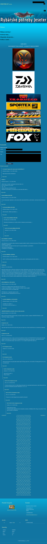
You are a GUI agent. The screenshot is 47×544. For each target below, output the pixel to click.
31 (20, 419)
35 (26, 419)
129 (29, 435)
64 (18, 424)
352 (19, 481)
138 (20, 437)
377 (17, 487)
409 (30, 492)
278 (28, 465)
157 (19, 441)
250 (23, 460)
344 (30, 479)
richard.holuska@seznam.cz (31, 514)
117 (17, 433)
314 (21, 473)
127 (24, 435)
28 (29, 418)
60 (26, 423)
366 (21, 484)
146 (23, 439)
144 (19, 439)
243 (22, 459)
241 (18, 459)
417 (19, 495)
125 (20, 435)
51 (25, 422)
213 (28, 452)
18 (26, 416)
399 (22, 491)
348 (24, 480)
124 (18, 435)
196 (19, 449)
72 (17, 426)
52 (26, 422)
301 (21, 471)
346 (20, 480)
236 (21, 457)
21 (17, 418)
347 (22, 480)
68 (25, 424)
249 (21, 460)
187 (28, 447)
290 (25, 468)
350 (29, 480)
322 (24, 475)
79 (29, 426)
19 (28, 416)
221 (17, 455)
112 (20, 432)
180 (27, 445)
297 (27, 469)
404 (19, 492)
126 (22, 435)
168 (29, 443)
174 (28, 444)
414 (27, 493)
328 (23, 476)
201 (30, 449)
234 (17, 457)
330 (28, 476)
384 (18, 488)
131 (19, 436)
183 (19, 447)
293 (18, 469)
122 (28, 433)
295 (22, 469)
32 (21, 419)
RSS (28, 540)
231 (24, 456)
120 (23, 433)
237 (23, 457)
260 (17, 463)
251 (25, 460)
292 (30, 468)
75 (22, 426)
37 (30, 419)
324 (29, 475)
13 (18, 416)
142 (29, 437)
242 (20, 459)
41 (22, 420)
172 (23, 444)
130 (17, 436)
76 (24, 426)
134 (25, 436)
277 (25, 465)
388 (27, 488)
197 (21, 449)
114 (24, 432)
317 (28, 473)
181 (29, 445)
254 (18, 461)
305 (30, 471)
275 (21, 465)
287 (19, 468)
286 (17, 468)
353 (21, 481)
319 (18, 475)
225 (25, 455)
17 (25, 416)
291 (28, 468)
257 (24, 461)
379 (21, 487)
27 (27, 418)
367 (23, 484)
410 (18, 493)
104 (17, 431)
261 (19, 463)
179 (24, 445)
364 (17, 484)
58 (22, 423)
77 (26, 426)
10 (27, 415)
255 (20, 461)
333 (20, 477)
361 (24, 483)
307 (20, 472)
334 (22, 477)
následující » (43, 415)
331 (30, 476)
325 (17, 476)
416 (17, 495)
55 (17, 423)
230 (22, 456)
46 (16, 422)
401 (27, 491)
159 (23, 441)
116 (29, 432)
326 (19, 476)
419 (23, 495)
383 (30, 487)
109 (28, 431)
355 (25, 481)
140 (24, 437)
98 (18, 429)
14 (20, 416)
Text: (1, 154)
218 (24, 453)
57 (20, 423)
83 (21, 427)
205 (24, 451)
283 (24, 467)
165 (22, 443)
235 (19, 457)
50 (23, 422)
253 (30, 460)
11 (29, 415)
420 (25, 495)
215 (18, 453)
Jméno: (1, 149)
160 (25, 441)
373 (22, 485)
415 (29, 493)
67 (23, 424)
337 (29, 477)
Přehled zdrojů (30, 522)
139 (22, 437)
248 (19, 460)
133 (23, 436)
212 (25, 452)
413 (24, 493)
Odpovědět (4, 176)
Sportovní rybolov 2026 (11, 510)
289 (23, 468)
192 (24, 448)
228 (18, 456)
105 (19, 431)
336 (27, 477)
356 (28, 481)
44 (27, 420)
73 (19, 426)
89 (17, 428)
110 (30, 431)
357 (30, 481)
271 (27, 464)
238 (25, 457)
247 (17, 460)
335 (24, 477)
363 (29, 483)
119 (21, 433)
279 (30, 465)
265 (28, 463)
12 (16, 416)
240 (30, 457)
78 (27, 426)
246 (29, 459)
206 (27, 451)
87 (28, 427)
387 (24, 488)
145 (21, 439)
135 (28, 436)
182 (17, 447)
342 (25, 479)
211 (23, 452)
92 (22, 428)
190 (20, 448)
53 (28, 422)
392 (21, 489)
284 (27, 467)
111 (18, 432)
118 (19, 433)
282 (22, 467)
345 (18, 480)
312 (17, 473)
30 (18, 419)
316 (25, 473)
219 (27, 453)
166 (24, 443)
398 (20, 491)
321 (22, 475)
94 (26, 428)
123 (30, 433)
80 (16, 427)
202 (18, 451)
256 (22, 461)
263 (23, 463)
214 (30, 452)
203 (20, 451)
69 (26, 424)
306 (18, 472)
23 (20, 418)
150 (18, 440)
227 (30, 455)
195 (17, 449)
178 (22, 445)
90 (19, 428)
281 (20, 467)
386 (22, 488)
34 (25, 419)
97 (17, 429)
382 (28, 487)
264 (25, 463)
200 (28, 449)
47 (18, 422)
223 (21, 455)
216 (20, 453)
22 (19, 418)
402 (29, 491)
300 (19, 471)
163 (18, 443)
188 (30, 447)
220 (29, 453)
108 (25, 431)
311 (29, 472)
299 (17, 471)
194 (29, 448)
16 (23, 416)
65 (20, 424)
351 (17, 481)
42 (24, 420)
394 (25, 489)
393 (23, 489)
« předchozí (3, 415)
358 (18, 483)
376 (29, 485)
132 (21, 436)
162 (30, 441)
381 (25, 487)
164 (20, 443)
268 (20, 464)
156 (17, 441)
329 (25, 476)
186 (25, 447)
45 (29, 420)
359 (20, 483)
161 (28, 441)
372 (20, 485)
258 (27, 461)
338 (17, 479)
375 (27, 485)
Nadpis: (1, 151)
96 (29, 428)
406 (23, 492)
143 (17, 439)
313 (19, 473)
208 (17, 452)
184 (21, 447)
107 (23, 431)
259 (29, 461)
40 (20, 420)
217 (22, 453)
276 (23, 465)
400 (24, 491)
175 (30, 444)
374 (24, 485)
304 (28, 471)
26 (26, 418)
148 (28, 439)
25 (24, 418)
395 (28, 489)
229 (20, 456)
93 (24, 428)
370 (30, 484)
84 (23, 427)
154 (27, 440)
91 (20, 428)
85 (25, 427)
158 (21, 441)
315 (23, 473)
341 (23, 479)
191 (22, 448)
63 (16, 424)
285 (29, 467)
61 (27, 423)
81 (18, 427)
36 (28, 419)
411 (20, 493)
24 (22, 418)
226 (28, 455)
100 (22, 429)
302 (23, 471)
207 (29, 451)
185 (23, 447)
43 (26, 420)
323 (27, 475)
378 (19, 487)
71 (30, 424)
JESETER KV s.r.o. (6, 4)
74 (20, 426)
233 (29, 456)
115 (27, 432)
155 (29, 440)
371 (18, 485)
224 (23, 455)
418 (21, 495)
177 (20, 445)
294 (20, 469)
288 (21, 468)
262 (21, 463)
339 (19, 479)
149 (30, 439)
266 (30, 463)
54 (30, 422)
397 (18, 491)
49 (21, 422)
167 (27, 443)
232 (27, 456)
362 (27, 483)
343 (28, 479)
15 (21, 416)
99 (20, 429)
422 (30, 495)
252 (28, 460)
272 (29, 464)
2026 (14, 522)
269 (22, 464)
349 (27, 480)
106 (21, 431)
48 (20, 422)
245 (27, 459)
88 (30, 427)
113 (22, 432)
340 (21, 479)
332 (18, 477)
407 (25, 492)
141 (27, 437)
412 (22, 493)
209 (19, 452)
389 (29, 488)
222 (19, 455)
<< (4, 522)
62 (29, 423)
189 (18, 448)
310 (27, 472)
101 (24, 429)
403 (17, 492)
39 (19, 420)
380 (23, 487)
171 (21, 444)
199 (25, 449)
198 (23, 449)
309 (24, 472)
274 (19, 465)
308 (22, 472)
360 (22, 483)
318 (30, 473)
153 (24, 440)
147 (25, 439)
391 (19, 489)
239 (28, 457)
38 (17, 420)
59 (24, 423)
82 (20, 427)
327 (21, 476)
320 (20, 475)
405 (21, 492)
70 (28, 424)
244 (24, 459)
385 (20, 488)
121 (25, 433)
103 (29, 429)
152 (22, 440)
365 (19, 484)
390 (17, 489)
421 (28, 495)
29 (16, 419)
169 (17, 444)
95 (27, 428)
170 (19, 444)
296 (24, 469)
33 (23, 419)
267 (18, 464)
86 (26, 427)
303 (25, 471)
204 (22, 451)
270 (24, 464)
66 (21, 424)
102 (27, 429)
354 (23, 481)
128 (27, 435)
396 (30, 489)
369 (28, 484)
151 (20, 440)
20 (30, 416)
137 (18, 437)
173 (25, 444)
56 (19, 423)
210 (21, 452)
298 (29, 469)
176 (18, 445)
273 (17, 465)
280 (18, 467)
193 (27, 448)
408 (28, 492)
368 (25, 484)
